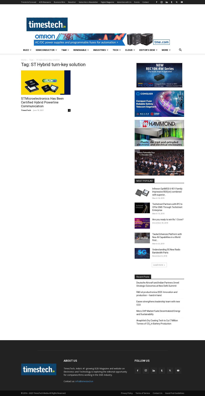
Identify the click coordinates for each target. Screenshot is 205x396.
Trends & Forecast (28, 2)
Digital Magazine (107, 2)
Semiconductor (46, 50)
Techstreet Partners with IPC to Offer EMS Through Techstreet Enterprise (167, 207)
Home (23, 60)
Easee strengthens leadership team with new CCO (158, 303)
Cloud (130, 50)
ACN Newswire (45, 2)
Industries (100, 50)
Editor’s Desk (148, 50)
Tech (117, 50)
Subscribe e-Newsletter (88, 2)
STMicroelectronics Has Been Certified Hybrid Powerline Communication (42, 102)
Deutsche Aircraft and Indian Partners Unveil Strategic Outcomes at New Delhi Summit (157, 284)
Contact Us (157, 393)
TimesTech (26, 110)
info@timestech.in (84, 381)
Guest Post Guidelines (174, 393)
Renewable (81, 50)
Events (137, 2)
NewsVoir (72, 2)
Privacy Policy (127, 393)
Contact (145, 2)
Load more (159, 265)
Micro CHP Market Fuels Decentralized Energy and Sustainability (158, 312)
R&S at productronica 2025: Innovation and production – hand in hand (156, 294)
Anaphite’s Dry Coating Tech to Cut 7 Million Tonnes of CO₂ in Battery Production (157, 322)
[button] (180, 50)
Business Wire (59, 2)
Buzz (27, 50)
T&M (65, 50)
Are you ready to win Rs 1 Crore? (167, 219)
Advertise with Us (124, 2)
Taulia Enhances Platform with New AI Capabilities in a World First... (167, 237)
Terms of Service (143, 393)
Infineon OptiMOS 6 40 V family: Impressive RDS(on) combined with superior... (167, 191)
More (166, 50)
